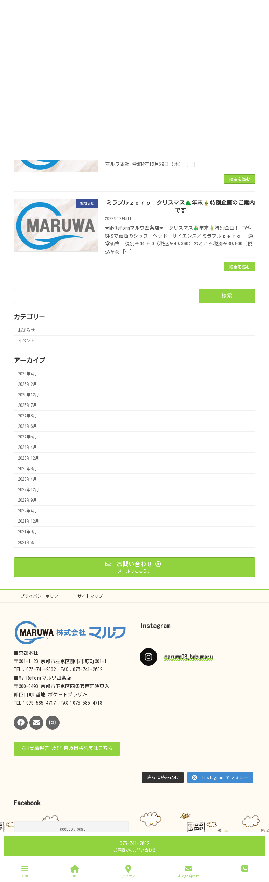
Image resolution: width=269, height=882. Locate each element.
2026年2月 (27, 384)
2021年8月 (27, 542)
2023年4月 (27, 479)
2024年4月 (27, 447)
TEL (244, 871)
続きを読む (239, 179)
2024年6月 (27, 426)
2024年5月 (27, 437)
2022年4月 (27, 510)
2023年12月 (28, 458)
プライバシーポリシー (41, 596)
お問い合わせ (188, 871)
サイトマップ (90, 596)
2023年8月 (27, 468)
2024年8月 (27, 416)
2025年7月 (27, 405)
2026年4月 (27, 373)
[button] (67, 749)
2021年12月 (28, 521)
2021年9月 (27, 531)
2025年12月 (28, 395)
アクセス (129, 871)
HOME (74, 871)
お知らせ (26, 330)
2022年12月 (28, 489)
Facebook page (71, 829)
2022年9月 (27, 500)
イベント (26, 341)
